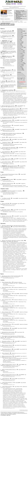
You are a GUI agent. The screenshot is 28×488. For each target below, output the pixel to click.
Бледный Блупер (20, 73)
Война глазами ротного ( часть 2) (8, 22)
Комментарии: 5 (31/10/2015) (5, 126)
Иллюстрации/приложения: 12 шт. (9, 347)
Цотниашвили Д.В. (21, 83)
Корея (18, 44)
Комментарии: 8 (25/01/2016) (10, 350)
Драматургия (20, 62)
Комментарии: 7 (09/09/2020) (10, 159)
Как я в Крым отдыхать (21, 75)
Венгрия (19, 34)
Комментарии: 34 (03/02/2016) (5, 227)
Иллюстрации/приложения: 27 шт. (9, 380)
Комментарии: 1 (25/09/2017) (18, 137)
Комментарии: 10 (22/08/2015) (21, 353)
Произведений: (20, 79)
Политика (19, 70)
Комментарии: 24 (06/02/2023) (15, 375)
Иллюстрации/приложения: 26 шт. (9, 339)
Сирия (18, 48)
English (20, 6)
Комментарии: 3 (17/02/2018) (8, 140)
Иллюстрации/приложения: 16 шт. (9, 291)
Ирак (18, 39)
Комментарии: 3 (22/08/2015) (5, 294)
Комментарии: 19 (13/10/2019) (10, 43)
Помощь (24, 6)
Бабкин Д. (25, 18)
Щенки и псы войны (20, 74)
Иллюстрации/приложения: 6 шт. (8, 271)
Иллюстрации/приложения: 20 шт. (9, 367)
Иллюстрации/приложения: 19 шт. (9, 384)
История (19, 64)
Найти (9, 6)
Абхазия (19, 30)
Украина (19, 49)
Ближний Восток (20, 33)
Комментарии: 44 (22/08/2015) (18, 166)
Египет (18, 38)
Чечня (18, 53)
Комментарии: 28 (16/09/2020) (8, 162)
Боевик (18, 59)
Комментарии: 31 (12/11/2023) (5, 180)
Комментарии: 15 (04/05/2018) (13, 148)
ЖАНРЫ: (19, 28)
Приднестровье (20, 47)
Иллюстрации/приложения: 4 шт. (8, 330)
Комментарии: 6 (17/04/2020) (8, 175)
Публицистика (20, 63)
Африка (19, 32)
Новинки (17, 6)
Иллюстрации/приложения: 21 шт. (9, 362)
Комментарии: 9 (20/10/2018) (10, 152)
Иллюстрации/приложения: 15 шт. (9, 351)
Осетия (18, 45)
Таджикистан (20, 50)
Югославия (19, 54)
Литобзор (19, 65)
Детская (19, 61)
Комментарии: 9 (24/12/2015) (10, 329)
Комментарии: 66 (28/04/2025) (11, 357)
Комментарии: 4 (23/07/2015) (17, 106)
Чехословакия (20, 52)
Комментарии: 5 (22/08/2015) (5, 387)
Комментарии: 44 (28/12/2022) (8, 143)
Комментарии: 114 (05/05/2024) (10, 32)
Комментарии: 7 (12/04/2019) (5, 338)
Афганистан (19, 31)
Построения (12, 7)
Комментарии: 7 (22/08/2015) (9, 306)
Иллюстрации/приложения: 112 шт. (9, 33)
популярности (15, 8)
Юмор (18, 66)
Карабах (19, 43)
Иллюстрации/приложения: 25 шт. (9, 343)
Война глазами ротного (6, 21)
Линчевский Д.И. (20, 82)
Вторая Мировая (20, 35)
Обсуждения (12, 6)
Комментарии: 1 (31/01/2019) (10, 333)
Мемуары (19, 56)
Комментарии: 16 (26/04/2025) (5, 325)
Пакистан (19, 46)
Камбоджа (19, 41)
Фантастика (19, 58)
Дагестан (19, 37)
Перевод (19, 67)
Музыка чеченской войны (22, 86)
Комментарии (2, 58)
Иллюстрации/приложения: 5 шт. (8, 65)
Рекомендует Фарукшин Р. (21, 76)
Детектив (19, 60)
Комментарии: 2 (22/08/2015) (10, 191)
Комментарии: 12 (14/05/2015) (10, 210)
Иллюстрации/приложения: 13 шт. (9, 322)
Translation (19, 69)
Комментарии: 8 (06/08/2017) (18, 109)
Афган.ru (19, 85)
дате (19, 8)
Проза (18, 57)
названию (22, 8)
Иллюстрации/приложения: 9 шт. (8, 309)
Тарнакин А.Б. (17, 19)
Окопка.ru (16, 7)
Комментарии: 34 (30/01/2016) (10, 379)
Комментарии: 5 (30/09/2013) (15, 365)
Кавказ (18, 40)
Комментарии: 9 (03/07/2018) (10, 121)
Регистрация (5, 6)
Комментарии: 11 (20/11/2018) (11, 342)
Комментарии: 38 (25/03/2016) (5, 184)
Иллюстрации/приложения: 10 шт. (9, 285)
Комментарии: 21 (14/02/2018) (11, 204)
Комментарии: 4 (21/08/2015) (10, 130)
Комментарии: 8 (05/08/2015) (12, 118)
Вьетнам (19, 36)
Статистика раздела (23, 409)
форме (11, 8)
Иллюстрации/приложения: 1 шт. (8, 49)
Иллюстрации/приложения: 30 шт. (9, 205)
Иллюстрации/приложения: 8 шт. (8, 103)
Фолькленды (20, 51)
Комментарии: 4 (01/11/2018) (5, 199)
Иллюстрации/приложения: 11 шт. (9, 131)
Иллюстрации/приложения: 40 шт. (9, 334)
